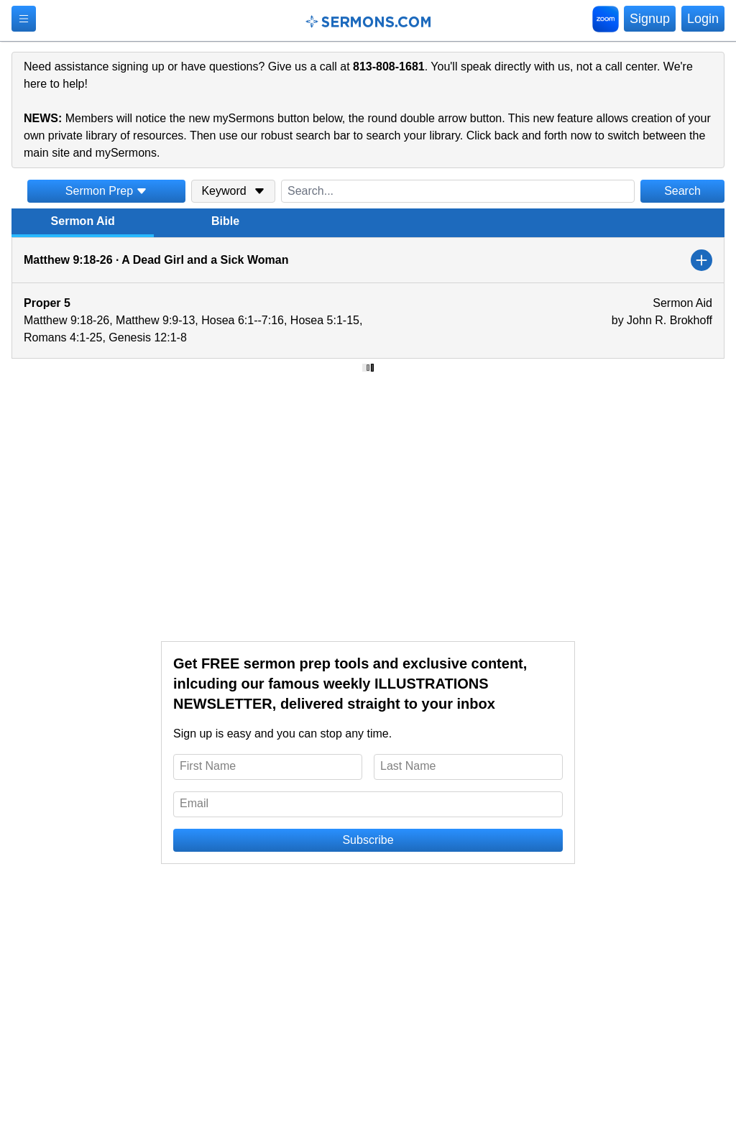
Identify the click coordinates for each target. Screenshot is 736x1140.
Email (194, 803)
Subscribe (367, 840)
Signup (650, 19)
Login (703, 19)
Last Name (408, 766)
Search (682, 191)
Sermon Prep (106, 191)
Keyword (232, 191)
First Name (208, 766)
